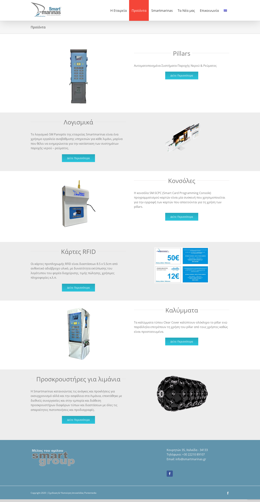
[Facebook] (170, 474)
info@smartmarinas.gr (191, 459)
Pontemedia (90, 492)
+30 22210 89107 (193, 454)
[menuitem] (225, 10)
